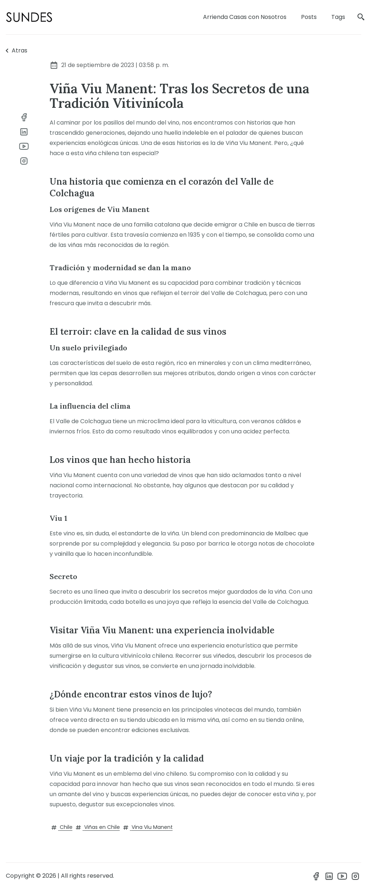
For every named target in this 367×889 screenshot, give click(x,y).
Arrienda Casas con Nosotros (244, 17)
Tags (338, 17)
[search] (361, 17)
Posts (309, 17)
